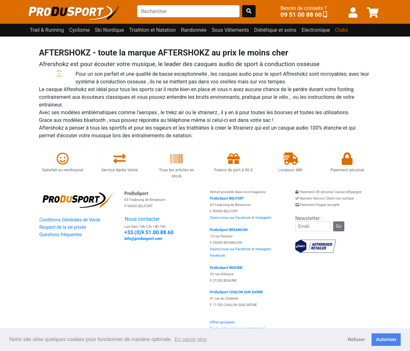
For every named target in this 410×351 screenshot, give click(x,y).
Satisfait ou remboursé (62, 162)
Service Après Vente (119, 162)
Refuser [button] (356, 339)
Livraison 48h (290, 162)
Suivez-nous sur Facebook (230, 218)
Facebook (217, 255)
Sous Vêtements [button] (230, 30)
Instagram (264, 218)
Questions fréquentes (60, 234)
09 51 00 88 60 (301, 14)
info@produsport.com (143, 238)
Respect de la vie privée (62, 227)
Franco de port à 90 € (233, 162)
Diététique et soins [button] (275, 30)
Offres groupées (222, 322)
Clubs (341, 30)
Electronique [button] (315, 30)
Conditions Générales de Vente (70, 219)
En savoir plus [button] (191, 339)
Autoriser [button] (386, 339)
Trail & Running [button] (47, 30)
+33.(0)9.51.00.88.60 (148, 232)
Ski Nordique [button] (109, 30)
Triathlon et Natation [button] (152, 30)
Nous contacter (142, 219)
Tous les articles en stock (176, 166)
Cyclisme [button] (79, 30)
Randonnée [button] (194, 30)
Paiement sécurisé (347, 162)
